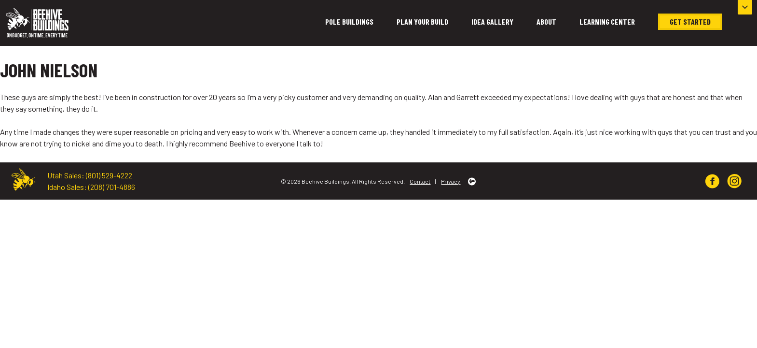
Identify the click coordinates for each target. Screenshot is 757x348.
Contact (420, 181)
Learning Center (607, 21)
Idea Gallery (492, 21)
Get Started (690, 21)
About (546, 21)
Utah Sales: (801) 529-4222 (89, 175)
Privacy (450, 181)
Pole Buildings (349, 21)
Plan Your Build (422, 21)
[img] (712, 181)
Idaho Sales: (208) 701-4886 (91, 186)
